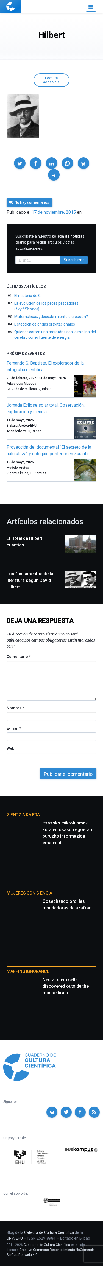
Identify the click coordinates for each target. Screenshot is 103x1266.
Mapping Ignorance (28, 971)
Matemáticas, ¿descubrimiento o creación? (51, 316)
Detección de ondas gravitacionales (44, 324)
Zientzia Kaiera (23, 814)
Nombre (15, 708)
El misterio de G (27, 295)
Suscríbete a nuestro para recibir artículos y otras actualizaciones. (50, 242)
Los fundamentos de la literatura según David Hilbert (30, 580)
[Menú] (91, 7)
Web (10, 748)
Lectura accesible (51, 80)
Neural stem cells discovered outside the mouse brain (66, 986)
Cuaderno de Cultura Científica (47, 1245)
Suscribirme (74, 260)
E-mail (14, 728)
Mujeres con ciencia (29, 893)
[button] (20, 163)
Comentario (18, 656)
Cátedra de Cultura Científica (49, 1232)
